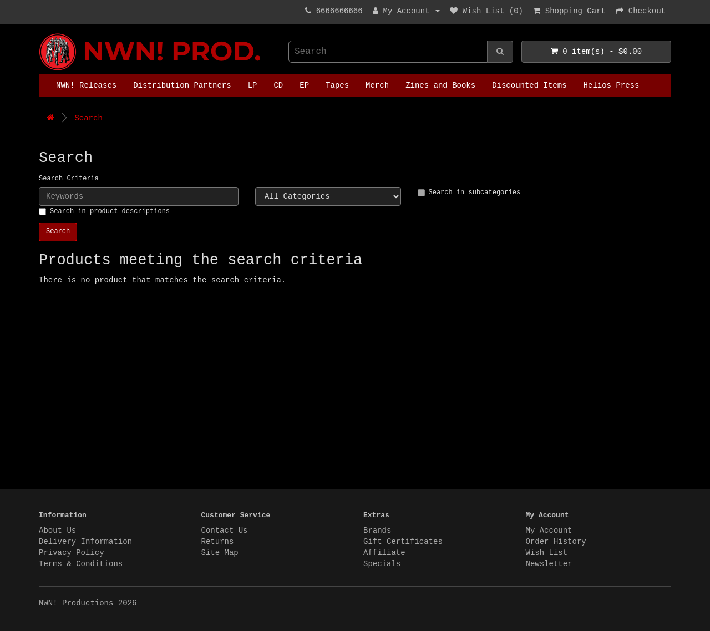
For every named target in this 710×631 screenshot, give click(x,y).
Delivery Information (85, 541)
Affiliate (384, 552)
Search (88, 118)
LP (252, 85)
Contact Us (224, 530)
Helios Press (612, 85)
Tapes (337, 85)
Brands (377, 530)
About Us (57, 530)
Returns (217, 541)
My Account (549, 530)
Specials (381, 563)
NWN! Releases (86, 85)
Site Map (220, 552)
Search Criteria (69, 179)
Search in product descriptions (104, 211)
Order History (556, 541)
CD (278, 85)
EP (304, 85)
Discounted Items (529, 85)
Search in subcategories (469, 192)
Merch (377, 85)
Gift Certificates (403, 541)
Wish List (547, 552)
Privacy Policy (71, 552)
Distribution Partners (182, 85)
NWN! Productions (41, 33)
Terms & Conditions (81, 563)
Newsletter (549, 563)
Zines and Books (440, 85)
